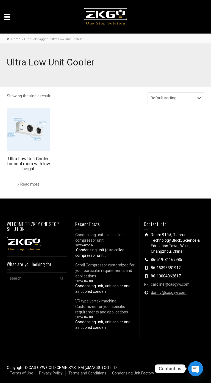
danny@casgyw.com (169, 292)
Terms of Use (21, 373)
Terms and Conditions (87, 373)
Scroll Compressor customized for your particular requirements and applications (105, 270)
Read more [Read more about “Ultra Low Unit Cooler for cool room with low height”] (30, 184)
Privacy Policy (51, 373)
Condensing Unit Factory (133, 373)
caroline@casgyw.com (170, 284)
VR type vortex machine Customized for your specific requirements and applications (101, 306)
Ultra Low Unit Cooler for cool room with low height (28, 163)
